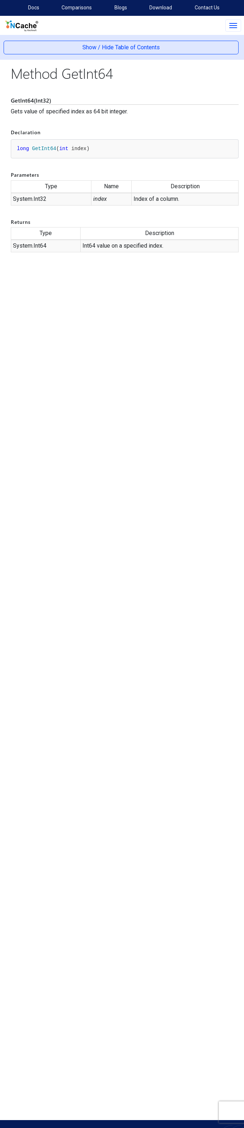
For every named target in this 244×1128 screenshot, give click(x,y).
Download (160, 7)
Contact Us (207, 7)
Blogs (120, 7)
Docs (33, 7)
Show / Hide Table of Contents (121, 47)
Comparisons (77, 7)
